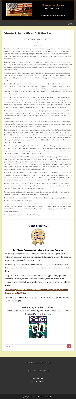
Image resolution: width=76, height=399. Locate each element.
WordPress (50, 397)
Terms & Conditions (38, 382)
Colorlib (36, 397)
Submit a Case (38, 378)
